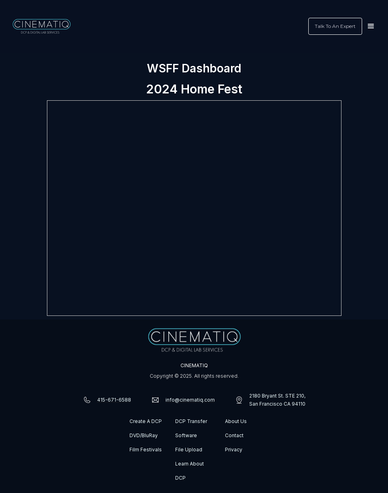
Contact (234, 435)
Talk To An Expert (335, 26)
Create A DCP (145, 421)
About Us (236, 421)
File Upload (188, 449)
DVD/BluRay (143, 435)
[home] (41, 26)
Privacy (233, 449)
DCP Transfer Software (191, 428)
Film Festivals (145, 449)
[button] (371, 26)
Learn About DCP (189, 471)
